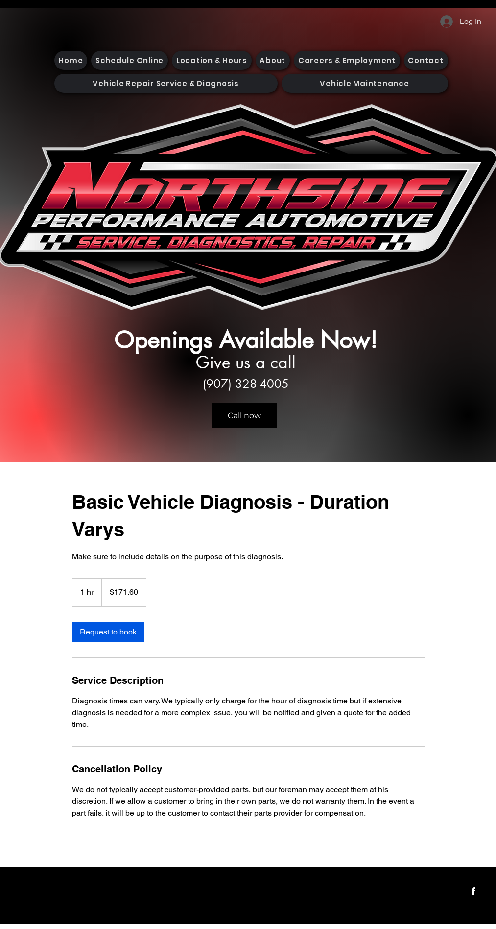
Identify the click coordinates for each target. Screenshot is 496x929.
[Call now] (244, 415)
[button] (166, 83)
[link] (108, 632)
